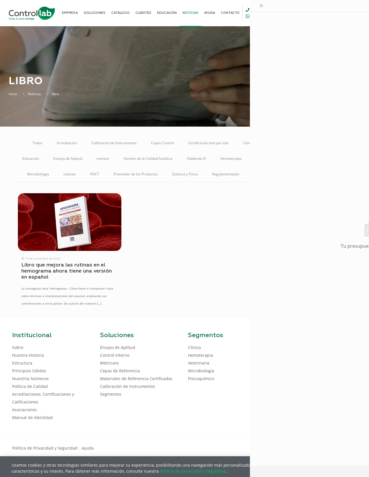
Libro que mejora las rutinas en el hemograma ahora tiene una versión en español (66, 271)
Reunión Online (266, 174)
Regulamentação (225, 174)
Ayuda (88, 448)
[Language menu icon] (318, 13)
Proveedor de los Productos (136, 174)
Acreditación (67, 142)
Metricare (339, 158)
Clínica (248, 142)
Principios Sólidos (29, 370)
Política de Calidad (30, 386)
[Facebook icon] (319, 447)
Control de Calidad (283, 142)
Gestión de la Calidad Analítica (148, 158)
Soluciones (301, 174)
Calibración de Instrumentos (114, 142)
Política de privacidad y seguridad (192, 471)
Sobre (17, 347)
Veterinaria (333, 174)
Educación (30, 158)
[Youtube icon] (338, 447)
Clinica (194, 347)
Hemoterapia (231, 158)
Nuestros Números (30, 378)
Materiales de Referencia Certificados (286, 158)
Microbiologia (201, 370)
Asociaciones (24, 409)
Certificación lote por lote (208, 142)
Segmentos (110, 394)
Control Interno (324, 142)
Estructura (22, 363)
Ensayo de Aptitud (67, 158)
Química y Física (185, 174)
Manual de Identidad (32, 417)
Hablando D (196, 158)
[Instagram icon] (347, 447)
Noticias (34, 93)
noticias (69, 174)
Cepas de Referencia (120, 370)
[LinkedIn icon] (329, 447)
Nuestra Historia (28, 355)
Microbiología (38, 174)
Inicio (13, 93)
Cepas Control (162, 142)
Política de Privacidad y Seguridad (45, 448)
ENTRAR (343, 13)
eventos (103, 158)
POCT (94, 174)
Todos (37, 142)
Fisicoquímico (201, 378)
